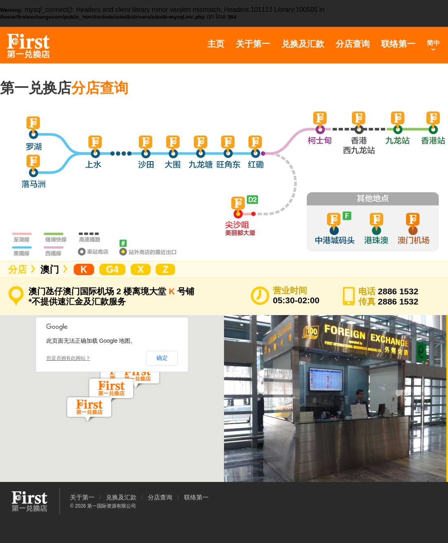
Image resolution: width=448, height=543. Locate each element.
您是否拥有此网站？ (68, 358)
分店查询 (353, 43)
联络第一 (398, 43)
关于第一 (253, 43)
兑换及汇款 (302, 43)
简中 (433, 42)
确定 (162, 358)
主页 (215, 43)
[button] (111, 390)
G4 (112, 269)
